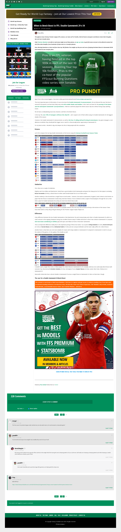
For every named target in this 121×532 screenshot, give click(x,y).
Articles (87, 6)
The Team (45, 519)
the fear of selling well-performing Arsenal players (83, 134)
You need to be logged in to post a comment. (21, 507)
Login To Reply (109, 432)
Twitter (56, 398)
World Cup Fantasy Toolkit (66, 6)
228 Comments (18, 411)
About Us (38, 519)
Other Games (79, 6)
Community (111, 6)
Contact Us (82, 519)
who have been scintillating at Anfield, (46, 235)
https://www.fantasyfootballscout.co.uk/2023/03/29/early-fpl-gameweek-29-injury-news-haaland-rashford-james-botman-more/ (42, 488)
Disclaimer (65, 519)
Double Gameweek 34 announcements (80, 116)
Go (88, 1)
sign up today (80, 56)
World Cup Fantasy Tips (50, 6)
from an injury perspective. (84, 113)
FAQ (55, 519)
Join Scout (111, 1)
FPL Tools (94, 6)
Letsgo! (14, 425)
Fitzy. (13, 482)
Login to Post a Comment (60, 411)
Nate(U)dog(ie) (19, 453)
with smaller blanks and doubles (72, 118)
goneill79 (14, 440)
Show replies (99, 412)
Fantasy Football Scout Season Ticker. (87, 147)
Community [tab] (26, 98)
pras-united (43, 398)
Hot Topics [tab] (18, 98)
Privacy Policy (73, 519)
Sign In (103, 1)
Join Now (97, 14)
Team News (102, 6)
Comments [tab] (11, 98)
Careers (51, 519)
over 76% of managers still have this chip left (56, 129)
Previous (53, 419)
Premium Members (43, 56)
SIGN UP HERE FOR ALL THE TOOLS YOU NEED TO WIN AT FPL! (74, 386)
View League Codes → (18, 91)
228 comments (47, 42)
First (56, 418)
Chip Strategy (38, 22)
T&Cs (59, 519)
